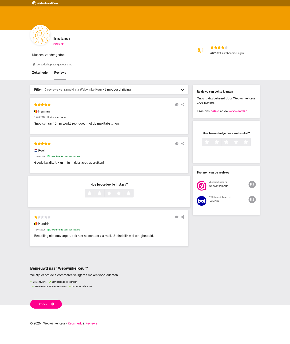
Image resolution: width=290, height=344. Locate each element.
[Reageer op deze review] (175, 104)
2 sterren (221, 142)
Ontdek (46, 304)
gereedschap (44, 64)
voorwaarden (238, 111)
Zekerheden (40, 72)
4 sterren (123, 193)
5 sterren (250, 142)
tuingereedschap (62, 64)
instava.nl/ (58, 44)
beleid (214, 111)
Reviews (60, 72)
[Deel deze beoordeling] (181, 104)
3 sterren (113, 193)
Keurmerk (75, 323)
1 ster (94, 193)
